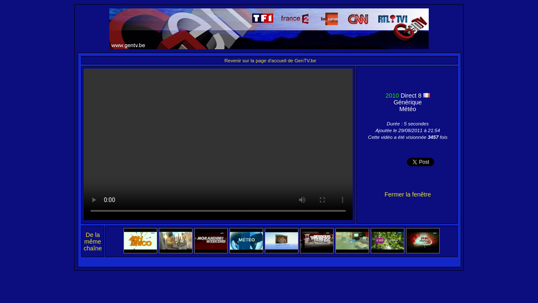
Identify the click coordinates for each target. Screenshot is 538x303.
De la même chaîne (93, 241)
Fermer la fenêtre (408, 194)
